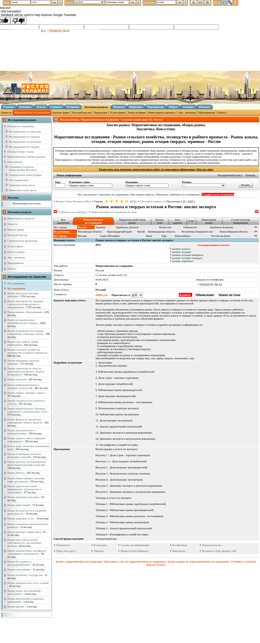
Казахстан (165, 227)
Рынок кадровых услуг (20, 518)
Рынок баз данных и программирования (19, 563)
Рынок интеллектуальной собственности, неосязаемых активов (24, 542)
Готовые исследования (20, 126)
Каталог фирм (61, 112)
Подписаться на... (212, 545)
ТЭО (191, 221)
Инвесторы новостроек (22, 190)
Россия (99, 270)
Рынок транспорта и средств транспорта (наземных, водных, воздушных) (26, 371)
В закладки (100, 545)
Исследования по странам (24, 136)
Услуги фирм (117, 112)
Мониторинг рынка (209, 221)
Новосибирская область (234, 231)
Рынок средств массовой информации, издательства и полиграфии (24, 489)
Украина (100, 227)
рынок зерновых (182, 260)
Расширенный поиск (230, 175)
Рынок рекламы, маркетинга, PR (26, 531)
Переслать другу (66, 550)
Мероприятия (207, 112)
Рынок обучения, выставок (23, 497)
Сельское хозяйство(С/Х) (111, 274)
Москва (82, 235)
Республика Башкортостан (197, 231)
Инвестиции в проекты (161, 112)
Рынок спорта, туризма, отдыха (25, 392)
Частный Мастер (17, 235)
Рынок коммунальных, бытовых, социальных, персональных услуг (27, 410)
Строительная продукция (22, 240)
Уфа (163, 235)
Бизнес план (160, 221)
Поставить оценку (151, 201)
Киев (149, 235)
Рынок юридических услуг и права (28, 582)
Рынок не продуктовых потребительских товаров (22, 321)
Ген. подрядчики (18, 180)
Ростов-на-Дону (220, 235)
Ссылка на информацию (135, 545)
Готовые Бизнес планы (20, 151)
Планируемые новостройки (25, 174)
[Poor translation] (18, 20)
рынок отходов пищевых (188, 254)
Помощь (250, 175)
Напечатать (179, 550)
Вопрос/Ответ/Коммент (70, 201)
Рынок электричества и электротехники (21, 432)
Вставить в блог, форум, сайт (219, 550)
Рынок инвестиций (18, 504)
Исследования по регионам (25, 141)
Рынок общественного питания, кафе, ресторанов (26, 480)
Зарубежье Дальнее (127, 227)
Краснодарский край (119, 231)
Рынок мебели (15, 472)
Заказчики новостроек (22, 185)
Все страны (60, 227)
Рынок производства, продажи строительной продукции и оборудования (25, 304)
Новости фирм (136, 112)
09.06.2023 (101, 279)
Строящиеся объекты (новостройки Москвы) (22, 168)
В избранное (179, 545)
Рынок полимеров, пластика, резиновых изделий (24, 455)
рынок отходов (181, 251)
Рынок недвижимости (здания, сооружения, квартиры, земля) (25, 332)
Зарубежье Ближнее (221, 227)
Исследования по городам (24, 146)
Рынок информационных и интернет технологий (23, 386)
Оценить (99, 550)
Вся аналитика (16, 283)
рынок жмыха (181, 248)
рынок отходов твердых (187, 257)
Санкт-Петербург (110, 235)
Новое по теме (229, 295)
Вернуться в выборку (73, 211)
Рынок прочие (15, 606)
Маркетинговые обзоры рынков (26, 156)
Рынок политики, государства (24, 574)
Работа (222, 112)
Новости (6, 112)
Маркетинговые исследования (32, 112)
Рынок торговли (16, 379)
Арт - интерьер (187, 112)
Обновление (205, 295)
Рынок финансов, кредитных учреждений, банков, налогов (24, 421)
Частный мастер (81, 112)
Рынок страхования (18, 569)
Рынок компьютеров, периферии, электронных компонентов (27, 552)
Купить (185, 295)
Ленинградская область (161, 231)
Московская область (90, 231)
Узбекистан (190, 227)
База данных (177, 221)
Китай (141, 231)
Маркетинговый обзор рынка (132, 221)
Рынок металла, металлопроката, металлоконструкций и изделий (26, 463)
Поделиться (63, 545)
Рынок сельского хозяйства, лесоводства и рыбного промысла (27, 351)
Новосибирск (182, 235)
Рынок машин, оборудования (24, 312)
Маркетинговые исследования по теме (114, 211)
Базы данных (15, 161)
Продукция (100, 112)
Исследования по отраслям (25, 131)
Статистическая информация (240, 221)
